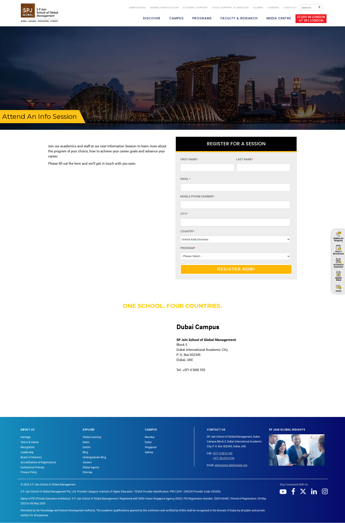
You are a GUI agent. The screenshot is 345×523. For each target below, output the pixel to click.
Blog (85, 452)
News (86, 442)
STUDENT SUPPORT (195, 7)
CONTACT (290, 7)
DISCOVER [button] (151, 18)
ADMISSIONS (137, 7)
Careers (273, 7)
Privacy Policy (28, 472)
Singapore (151, 447)
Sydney (149, 452)
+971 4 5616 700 (222, 453)
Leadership (26, 452)
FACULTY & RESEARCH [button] (239, 18)
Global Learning (92, 437)
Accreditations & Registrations (38, 462)
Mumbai (149, 437)
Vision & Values (29, 442)
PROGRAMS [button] (202, 18)
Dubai (148, 442)
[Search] (310, 7)
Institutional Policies (32, 467)
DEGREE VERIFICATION (164, 7)
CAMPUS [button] (176, 18)
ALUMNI (258, 7)
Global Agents (91, 467)
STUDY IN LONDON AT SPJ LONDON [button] (311, 19)
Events (87, 447)
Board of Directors (31, 457)
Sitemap (87, 472)
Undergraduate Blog (94, 457)
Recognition (27, 447)
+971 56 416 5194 (223, 458)
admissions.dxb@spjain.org (231, 465)
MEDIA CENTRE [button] (278, 18)
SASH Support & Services (231, 7)
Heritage (25, 437)
